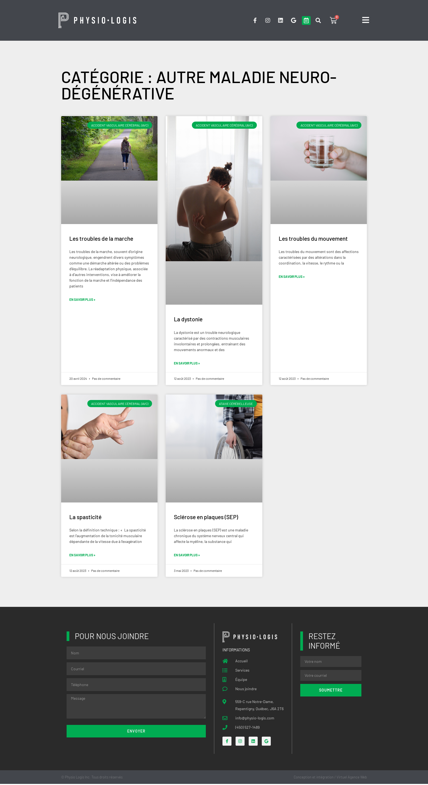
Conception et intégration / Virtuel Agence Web (330, 778)
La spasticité (85, 517)
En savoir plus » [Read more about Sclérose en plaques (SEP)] (187, 556)
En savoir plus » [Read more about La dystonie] (187, 364)
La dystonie (188, 319)
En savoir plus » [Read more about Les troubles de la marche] (82, 300)
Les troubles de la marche (101, 238)
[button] (318, 20)
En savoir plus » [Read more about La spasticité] (82, 556)
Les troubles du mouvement (313, 238)
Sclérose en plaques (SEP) (206, 517)
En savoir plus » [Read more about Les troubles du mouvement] (292, 277)
